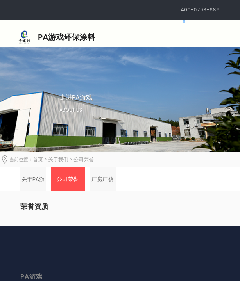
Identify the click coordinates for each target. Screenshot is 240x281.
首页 (38, 159)
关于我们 (58, 159)
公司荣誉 (83, 159)
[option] (33, 179)
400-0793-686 (200, 9)
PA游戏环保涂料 (66, 37)
